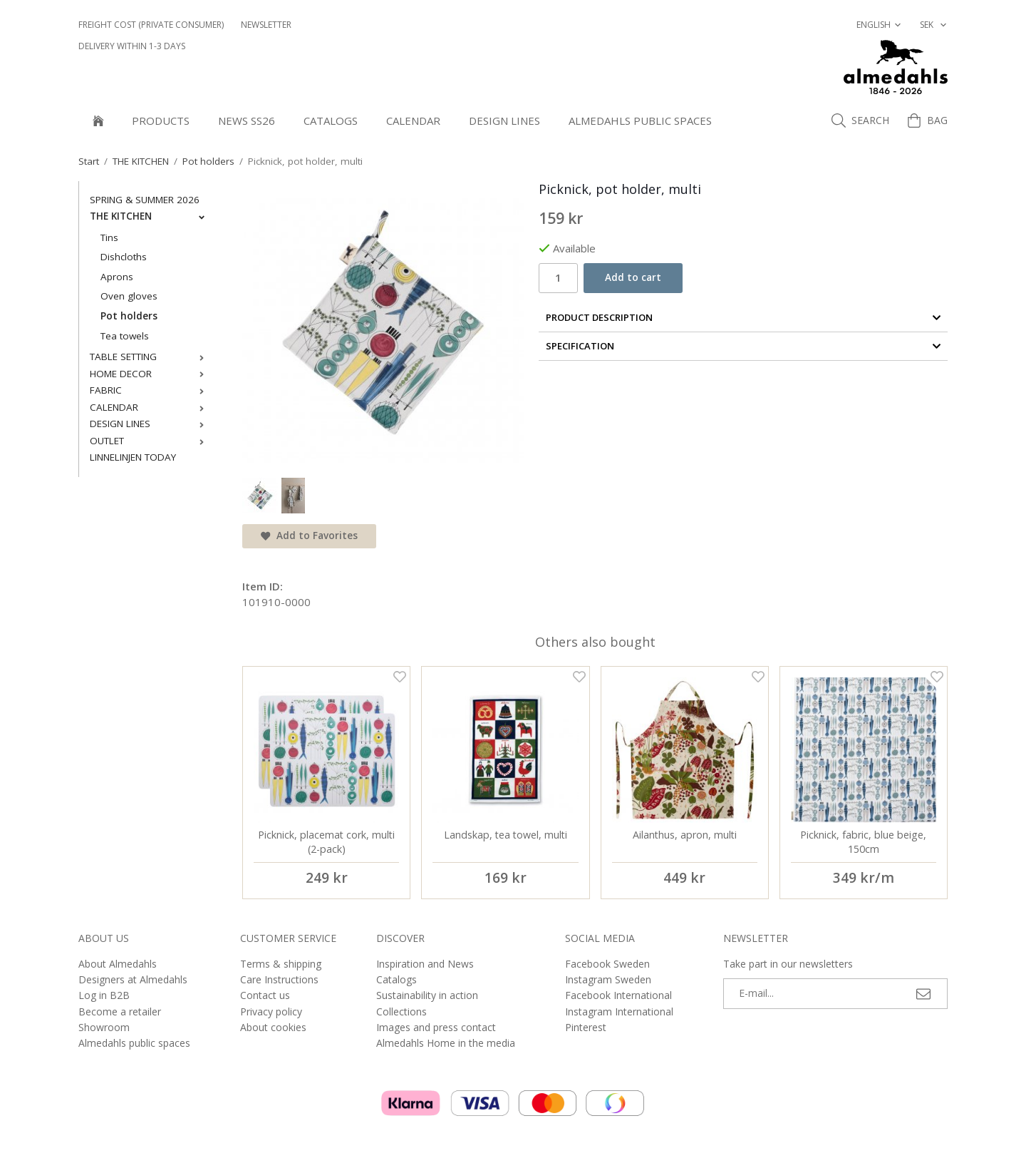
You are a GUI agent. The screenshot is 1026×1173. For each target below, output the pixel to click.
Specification (743, 345)
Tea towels (124, 335)
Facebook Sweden (607, 963)
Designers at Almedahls (132, 979)
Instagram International (619, 1011)
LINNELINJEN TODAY (133, 457)
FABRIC (150, 390)
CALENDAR (413, 120)
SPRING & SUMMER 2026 (145, 199)
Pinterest (585, 1027)
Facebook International (618, 995)
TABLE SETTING (150, 356)
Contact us (265, 995)
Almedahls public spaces (640, 120)
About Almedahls (117, 963)
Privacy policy (271, 1011)
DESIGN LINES (504, 120)
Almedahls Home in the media (445, 1043)
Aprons (116, 276)
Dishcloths (123, 256)
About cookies (273, 1027)
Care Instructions (279, 979)
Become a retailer (119, 1011)
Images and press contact (436, 1027)
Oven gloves (128, 296)
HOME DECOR (150, 373)
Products (161, 120)
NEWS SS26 (246, 120)
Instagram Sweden (608, 979)
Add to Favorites (309, 535)
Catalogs (331, 120)
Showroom (104, 1027)
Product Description (743, 317)
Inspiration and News (425, 963)
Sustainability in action (427, 995)
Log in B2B (104, 995)
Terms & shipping (280, 963)
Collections (401, 1011)
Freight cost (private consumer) (151, 25)
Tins (109, 237)
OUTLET (150, 440)
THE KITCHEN (150, 216)
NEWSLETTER (266, 25)
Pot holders (128, 315)
